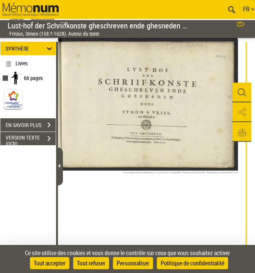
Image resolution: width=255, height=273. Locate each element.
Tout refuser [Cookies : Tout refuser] (91, 263)
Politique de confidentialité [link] (192, 263)
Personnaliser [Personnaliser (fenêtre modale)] (133, 263)
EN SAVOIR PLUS (31, 125)
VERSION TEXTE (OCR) (31, 139)
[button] (241, 92)
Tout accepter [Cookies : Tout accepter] (50, 263)
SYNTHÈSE (30, 48)
